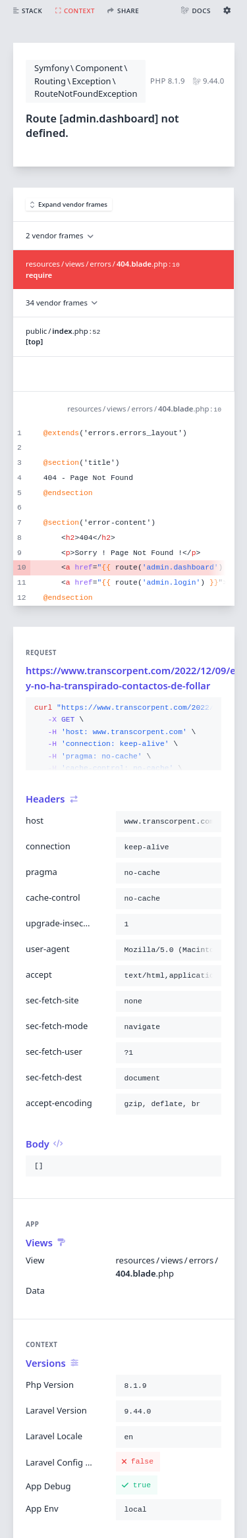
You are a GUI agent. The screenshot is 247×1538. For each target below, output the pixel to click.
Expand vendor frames (69, 204)
